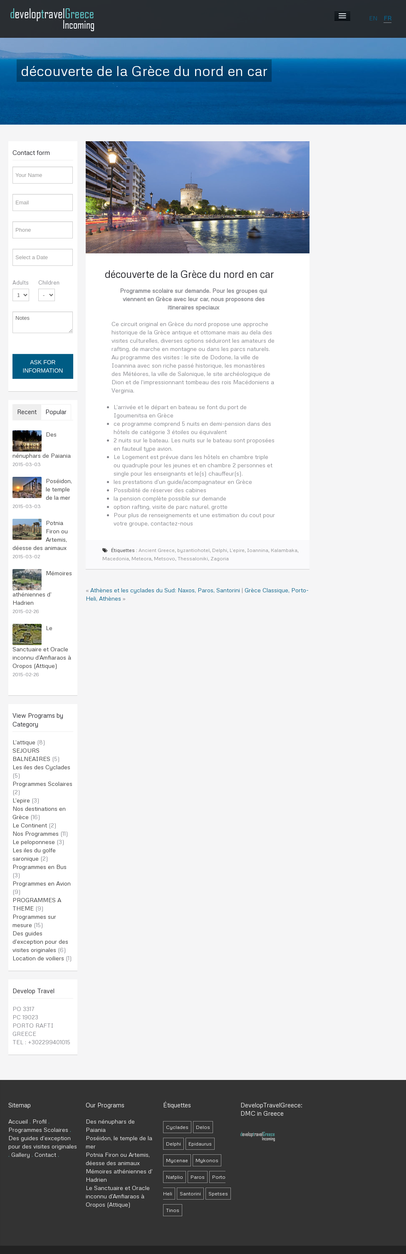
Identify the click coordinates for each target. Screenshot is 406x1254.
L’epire (21, 800)
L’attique (23, 742)
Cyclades (177, 1127)
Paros (198, 1177)
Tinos (172, 1210)
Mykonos (207, 1160)
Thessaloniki (193, 558)
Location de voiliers (38, 958)
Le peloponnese (33, 841)
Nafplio (174, 1177)
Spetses (218, 1193)
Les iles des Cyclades (41, 767)
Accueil (18, 1121)
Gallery (20, 1154)
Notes (42, 322)
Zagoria (219, 558)
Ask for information (43, 366)
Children (48, 282)
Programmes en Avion (41, 883)
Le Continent (29, 825)
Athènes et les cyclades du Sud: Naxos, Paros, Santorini (165, 590)
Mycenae (177, 1160)
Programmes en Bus (39, 866)
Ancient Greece (157, 550)
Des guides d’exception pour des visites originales (40, 941)
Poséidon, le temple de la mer (59, 489)
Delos (203, 1127)
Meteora (141, 558)
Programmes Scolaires (42, 783)
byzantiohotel (193, 550)
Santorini (190, 1193)
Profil (39, 1121)
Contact (45, 1154)
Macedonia (115, 558)
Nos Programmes (35, 833)
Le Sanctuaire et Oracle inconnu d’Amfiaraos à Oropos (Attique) (41, 646)
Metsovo (164, 558)
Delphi (219, 550)
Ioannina (257, 550)
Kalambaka (284, 550)
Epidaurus (200, 1144)
